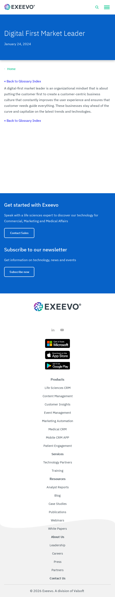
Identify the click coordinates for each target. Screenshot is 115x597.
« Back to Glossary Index (22, 81)
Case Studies (58, 504)
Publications (57, 512)
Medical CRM (57, 429)
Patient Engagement (57, 446)
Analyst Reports (58, 487)
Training (57, 471)
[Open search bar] (97, 7)
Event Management (57, 413)
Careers (57, 553)
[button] (107, 7)
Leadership (57, 545)
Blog (57, 495)
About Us (57, 537)
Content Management (58, 396)
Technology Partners (57, 462)
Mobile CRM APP (57, 437)
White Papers (57, 529)
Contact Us (57, 578)
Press (57, 562)
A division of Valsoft (69, 591)
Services (57, 454)
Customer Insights (57, 404)
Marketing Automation (57, 421)
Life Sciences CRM (58, 388)
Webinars (57, 520)
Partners (57, 570)
